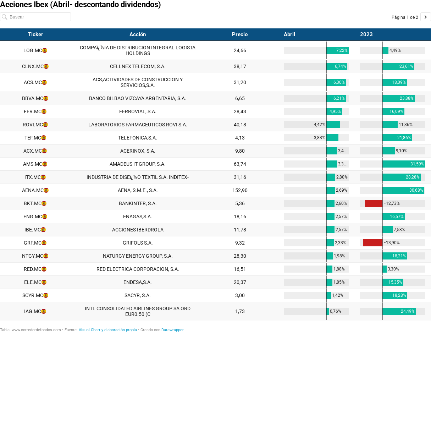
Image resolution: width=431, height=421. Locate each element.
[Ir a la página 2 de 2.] (425, 16)
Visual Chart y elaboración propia (108, 330)
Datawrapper (172, 330)
